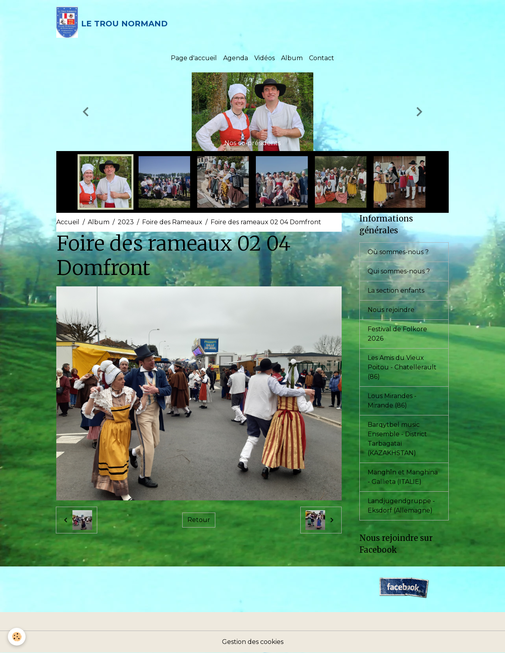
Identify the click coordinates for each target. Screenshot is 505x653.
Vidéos (264, 58)
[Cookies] (17, 637)
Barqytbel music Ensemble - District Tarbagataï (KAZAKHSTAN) (397, 439)
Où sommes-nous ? (398, 252)
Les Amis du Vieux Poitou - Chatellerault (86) (402, 367)
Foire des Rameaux (172, 222)
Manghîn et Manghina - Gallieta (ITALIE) (403, 477)
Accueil (68, 222)
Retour (198, 520)
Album (292, 58)
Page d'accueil (194, 58)
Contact (321, 58)
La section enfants (396, 290)
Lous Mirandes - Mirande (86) (392, 400)
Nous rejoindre (391, 310)
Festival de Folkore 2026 (397, 333)
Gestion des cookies (252, 642)
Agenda (235, 58)
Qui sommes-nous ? (399, 271)
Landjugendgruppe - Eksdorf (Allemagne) (401, 505)
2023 (126, 222)
